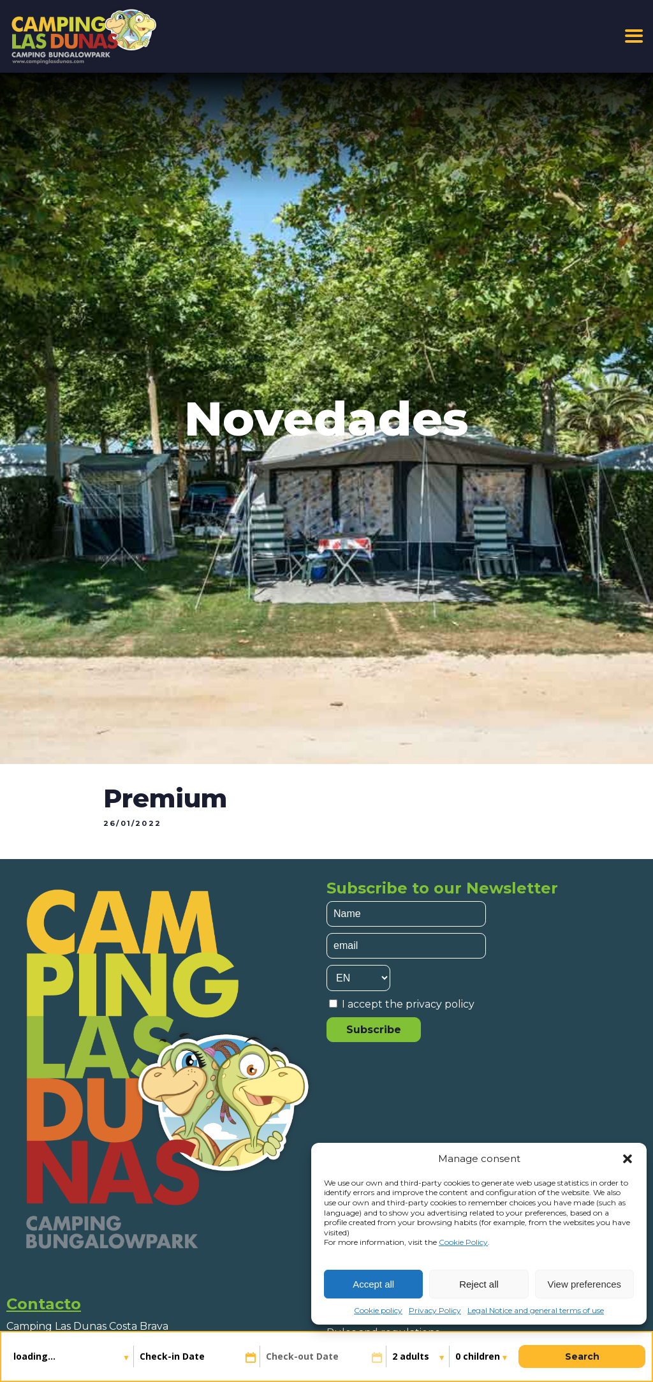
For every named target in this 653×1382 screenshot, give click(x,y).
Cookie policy (378, 1310)
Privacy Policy (435, 1310)
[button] (627, 1158)
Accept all (373, 1284)
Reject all (479, 1284)
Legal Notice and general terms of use (535, 1310)
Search (582, 1356)
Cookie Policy (463, 1242)
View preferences (585, 1284)
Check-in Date (172, 1356)
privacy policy (440, 1004)
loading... (35, 1356)
